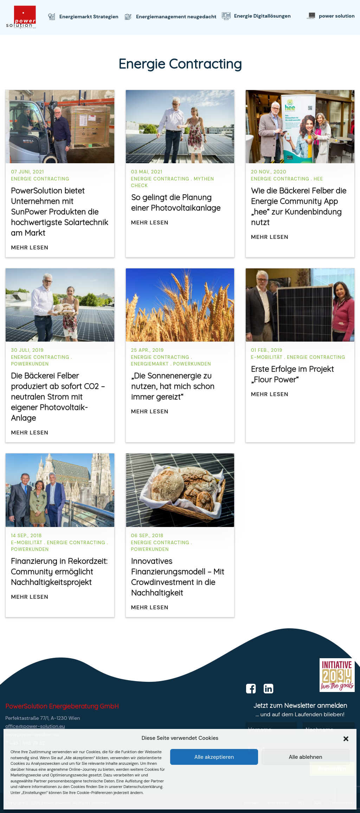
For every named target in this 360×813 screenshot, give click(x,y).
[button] (345, 738)
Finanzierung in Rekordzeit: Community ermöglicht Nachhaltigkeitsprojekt (59, 571)
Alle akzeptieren (214, 757)
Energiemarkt (150, 364)
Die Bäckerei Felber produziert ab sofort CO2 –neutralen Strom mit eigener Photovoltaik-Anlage (58, 397)
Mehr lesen (30, 247)
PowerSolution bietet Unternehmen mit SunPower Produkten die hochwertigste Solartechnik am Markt (59, 212)
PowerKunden (30, 364)
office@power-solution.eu (35, 726)
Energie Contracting (40, 179)
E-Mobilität (267, 357)
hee (318, 179)
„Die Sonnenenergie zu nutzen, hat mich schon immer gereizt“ (172, 386)
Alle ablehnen (305, 757)
